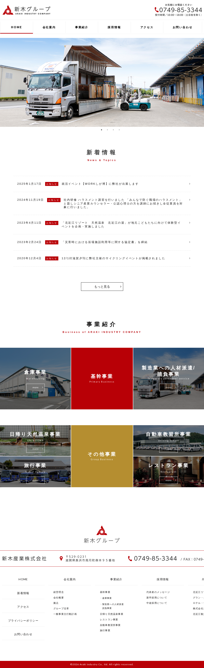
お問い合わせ (183, 27)
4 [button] (119, 130)
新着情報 (23, 593)
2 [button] (107, 130)
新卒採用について (156, 597)
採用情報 (114, 27)
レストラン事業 (109, 619)
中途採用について (156, 602)
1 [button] (101, 130)
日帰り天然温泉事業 (111, 613)
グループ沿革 (61, 608)
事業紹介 (81, 27)
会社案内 (49, 27)
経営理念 (58, 592)
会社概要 (58, 597)
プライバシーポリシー (23, 620)
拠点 (56, 602)
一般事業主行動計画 (65, 613)
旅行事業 (105, 630)
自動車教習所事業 (110, 625)
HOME (16, 27)
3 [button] (113, 130)
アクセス (147, 27)
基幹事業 (105, 592)
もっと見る (102, 286)
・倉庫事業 (106, 598)
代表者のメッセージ (158, 592)
